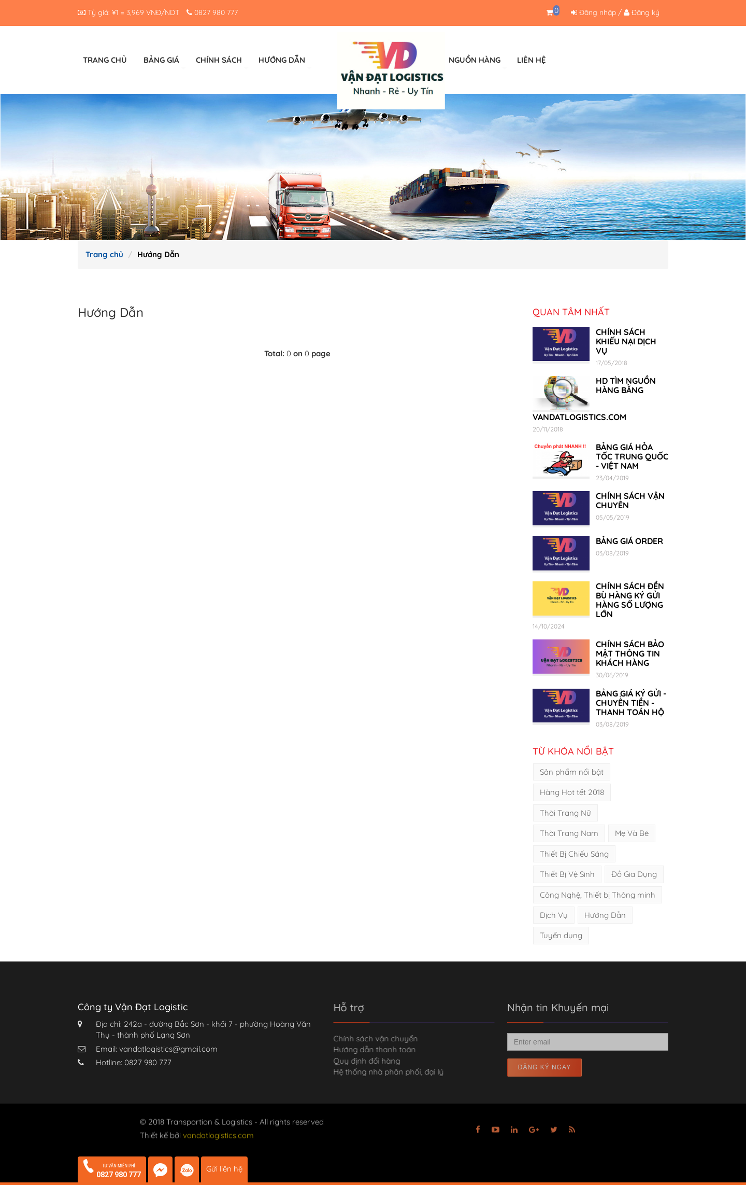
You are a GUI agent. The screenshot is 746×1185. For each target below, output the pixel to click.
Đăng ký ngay (544, 1067)
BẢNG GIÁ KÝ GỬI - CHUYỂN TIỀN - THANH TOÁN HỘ (631, 703)
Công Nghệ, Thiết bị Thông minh (597, 895)
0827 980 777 (216, 12)
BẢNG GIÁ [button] (165, 63)
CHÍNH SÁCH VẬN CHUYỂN (630, 500)
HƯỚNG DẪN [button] (285, 63)
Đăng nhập (593, 12)
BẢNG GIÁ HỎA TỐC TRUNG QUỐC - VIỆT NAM (632, 456)
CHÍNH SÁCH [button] (222, 63)
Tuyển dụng (561, 935)
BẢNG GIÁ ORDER (629, 541)
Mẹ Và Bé (632, 833)
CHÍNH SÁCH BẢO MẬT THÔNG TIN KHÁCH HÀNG (630, 653)
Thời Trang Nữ (565, 813)
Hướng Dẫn (605, 915)
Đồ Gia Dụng (634, 874)
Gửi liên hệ (224, 1169)
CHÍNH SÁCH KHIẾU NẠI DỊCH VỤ (626, 341)
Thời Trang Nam (569, 833)
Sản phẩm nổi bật (572, 772)
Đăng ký (641, 12)
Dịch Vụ (554, 915)
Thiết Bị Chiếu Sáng (574, 854)
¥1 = (133, 12)
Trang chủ (104, 254)
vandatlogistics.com (218, 1133)
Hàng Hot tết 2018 (572, 792)
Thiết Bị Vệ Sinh (567, 874)
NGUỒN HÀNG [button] (478, 63)
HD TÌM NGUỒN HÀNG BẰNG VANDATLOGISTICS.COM (594, 399)
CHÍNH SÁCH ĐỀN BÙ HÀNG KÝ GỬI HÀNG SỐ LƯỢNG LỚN (630, 600)
